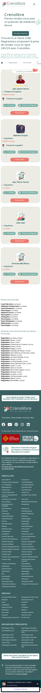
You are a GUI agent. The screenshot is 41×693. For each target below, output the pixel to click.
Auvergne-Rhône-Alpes (9, 597)
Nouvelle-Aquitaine (27, 612)
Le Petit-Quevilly (14, 361)
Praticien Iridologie (7, 544)
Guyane (23, 605)
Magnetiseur (13, 63)
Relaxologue (25, 571)
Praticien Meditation (27, 546)
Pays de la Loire (26, 615)
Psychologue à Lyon (27, 642)
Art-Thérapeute (6, 485)
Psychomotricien (26, 566)
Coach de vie (25, 492)
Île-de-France (25, 617)
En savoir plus (12, 685)
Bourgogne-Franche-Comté (29, 597)
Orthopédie (25, 531)
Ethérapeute (25, 508)
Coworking (24, 499)
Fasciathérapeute (26, 511)
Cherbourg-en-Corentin (17, 344)
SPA (3, 574)
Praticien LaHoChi (26, 544)
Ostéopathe (5, 534)
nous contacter (22, 674)
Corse (3, 602)
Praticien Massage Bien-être (10, 546)
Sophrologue (6, 579)
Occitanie (4, 615)
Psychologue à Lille (27, 635)
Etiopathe (5, 511)
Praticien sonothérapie (9, 563)
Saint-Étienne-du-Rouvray (18, 353)
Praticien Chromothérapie (10, 539)
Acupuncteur (25, 479)
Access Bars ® (6, 479)
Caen (10, 342)
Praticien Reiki (6, 554)
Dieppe (11, 349)
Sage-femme (25, 574)
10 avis (25, 85)
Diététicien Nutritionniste (29, 501)
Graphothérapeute (7, 516)
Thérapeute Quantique (9, 586)
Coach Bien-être (26, 490)
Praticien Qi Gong (26, 552)
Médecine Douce (7, 529)
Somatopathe (6, 576)
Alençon (11, 355)
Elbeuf (11, 378)
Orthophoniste (6, 531)
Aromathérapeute (27, 482)
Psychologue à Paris (8, 628)
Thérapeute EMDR (27, 581)
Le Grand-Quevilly (15, 357)
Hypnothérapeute (7, 518)
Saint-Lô (11, 368)
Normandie (27, 63)
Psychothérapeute (27, 568)
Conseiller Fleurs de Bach (29, 495)
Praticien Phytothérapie (28, 549)
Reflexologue (6, 571)
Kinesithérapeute (7, 524)
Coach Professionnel (8, 492)
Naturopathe (25, 529)
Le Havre (39, 63)
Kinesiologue (25, 521)
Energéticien (25, 504)
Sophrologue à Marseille (28, 628)
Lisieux (11, 366)
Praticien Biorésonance (28, 536)
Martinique (5, 610)
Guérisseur (24, 516)
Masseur (4, 526)
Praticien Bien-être (7, 536)
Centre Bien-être (26, 487)
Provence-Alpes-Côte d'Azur (10, 617)
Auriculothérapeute (27, 485)
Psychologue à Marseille (9, 640)
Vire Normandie (14, 376)
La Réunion (24, 607)
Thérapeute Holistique (8, 584)
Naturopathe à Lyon (8, 630)
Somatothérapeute (27, 576)
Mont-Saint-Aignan (15, 370)
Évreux (11, 347)
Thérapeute (25, 579)
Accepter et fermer (20, 689)
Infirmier (4, 521)
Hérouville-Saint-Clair (16, 363)
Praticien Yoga (6, 559)
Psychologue (5, 566)
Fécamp (11, 372)
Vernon (11, 359)
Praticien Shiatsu (26, 554)
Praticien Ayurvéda (27, 534)
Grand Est (24, 602)
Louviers (11, 374)
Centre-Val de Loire (27, 599)
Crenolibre (6, 418)
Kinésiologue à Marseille (9, 645)
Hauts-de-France (7, 607)
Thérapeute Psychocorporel (29, 584)
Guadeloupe (5, 605)
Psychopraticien (6, 568)
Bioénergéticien (6, 487)
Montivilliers (12, 380)
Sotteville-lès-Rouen (15, 351)
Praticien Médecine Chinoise (10, 549)
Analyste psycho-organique (10, 482)
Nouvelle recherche (20, 33)
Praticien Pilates (7, 552)
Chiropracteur (6, 490)
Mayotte (24, 610)
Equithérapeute (6, 508)
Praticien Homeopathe (28, 541)
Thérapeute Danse (7, 581)
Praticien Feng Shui (7, 541)
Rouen (11, 340)
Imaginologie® (25, 518)
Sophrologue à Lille (7, 635)
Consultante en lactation (9, 499)
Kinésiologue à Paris (8, 637)
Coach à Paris (6, 642)
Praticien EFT (25, 539)
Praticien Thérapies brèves (29, 557)
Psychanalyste (25, 563)
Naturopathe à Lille (27, 640)
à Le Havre (11, 304)
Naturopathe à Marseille (29, 637)
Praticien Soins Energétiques (10, 557)
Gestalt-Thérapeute (27, 513)
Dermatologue (6, 501)
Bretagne (4, 599)
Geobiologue (6, 513)
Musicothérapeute (27, 526)
